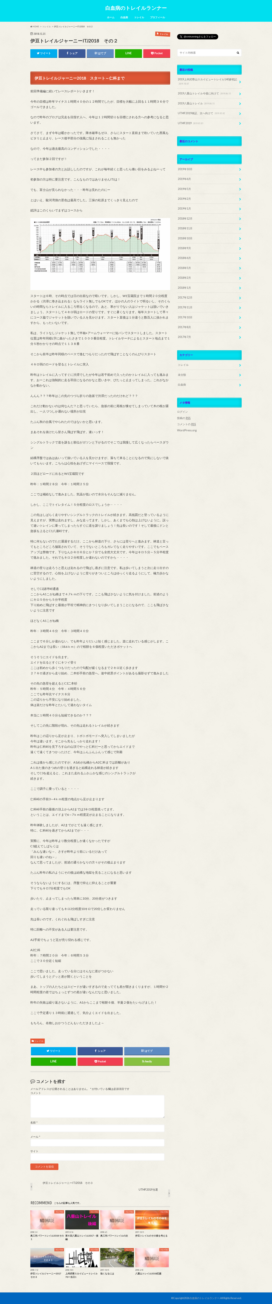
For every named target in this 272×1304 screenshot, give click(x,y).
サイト (34, 1151)
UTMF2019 (191, 123)
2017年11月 (185, 307)
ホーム (110, 17)
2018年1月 (184, 287)
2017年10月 (185, 317)
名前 (33, 1122)
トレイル (139, 17)
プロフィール (157, 17)
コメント (35, 1092)
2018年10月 (185, 238)
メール (35, 1136)
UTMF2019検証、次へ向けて (202, 113)
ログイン (182, 411)
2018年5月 (184, 267)
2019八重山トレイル (196, 103)
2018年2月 (184, 277)
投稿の (184, 418)
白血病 (124, 17)
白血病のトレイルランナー (136, 8)
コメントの (186, 424)
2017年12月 (185, 297)
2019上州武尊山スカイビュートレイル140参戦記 (207, 82)
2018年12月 (185, 218)
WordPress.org (187, 430)
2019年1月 (184, 208)
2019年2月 (184, 198)
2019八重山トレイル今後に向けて (204, 93)
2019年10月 (185, 169)
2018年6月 (184, 257)
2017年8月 (184, 327)
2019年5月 (184, 188)
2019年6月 (184, 178)
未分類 (182, 374)
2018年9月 (184, 248)
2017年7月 (184, 336)
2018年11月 (185, 228)
